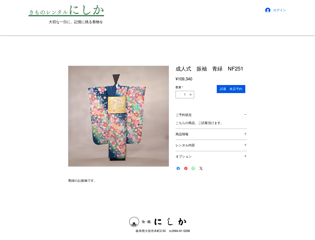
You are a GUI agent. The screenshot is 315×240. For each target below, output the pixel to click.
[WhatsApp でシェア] (193, 168)
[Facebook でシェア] (178, 168)
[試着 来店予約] (231, 89)
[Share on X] (201, 168)
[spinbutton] (184, 94)
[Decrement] (178, 94)
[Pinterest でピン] (185, 168)
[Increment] (190, 94)
